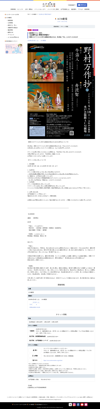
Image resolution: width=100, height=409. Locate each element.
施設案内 (73, 9)
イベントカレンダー (40, 9)
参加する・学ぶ (12, 25)
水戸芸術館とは (65, 9)
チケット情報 (64, 26)
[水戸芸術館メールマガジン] (86, 404)
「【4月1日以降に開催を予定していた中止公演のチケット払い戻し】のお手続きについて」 (53, 174)
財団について (22, 397)
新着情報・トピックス (17, 9)
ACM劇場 (34, 14)
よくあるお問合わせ (13, 37)
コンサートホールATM (12, 14)
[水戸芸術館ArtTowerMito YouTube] (82, 404)
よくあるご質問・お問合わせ (85, 397)
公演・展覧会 (28, 9)
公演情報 (10, 22)
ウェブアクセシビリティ (71, 397)
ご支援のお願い (42, 397)
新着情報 (10, 20)
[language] (71, 5)
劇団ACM (10, 32)
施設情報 (10, 30)
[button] (70, 404)
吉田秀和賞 (34, 397)
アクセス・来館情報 (83, 9)
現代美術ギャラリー (11, 41)
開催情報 (56, 26)
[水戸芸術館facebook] (78, 404)
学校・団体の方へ (51, 397)
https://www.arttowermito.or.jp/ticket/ (53, 360)
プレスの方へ (60, 397)
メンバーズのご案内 (53, 9)
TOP (29, 14)
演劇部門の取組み (13, 27)
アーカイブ (11, 34)
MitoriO (28, 397)
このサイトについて (13, 397)
